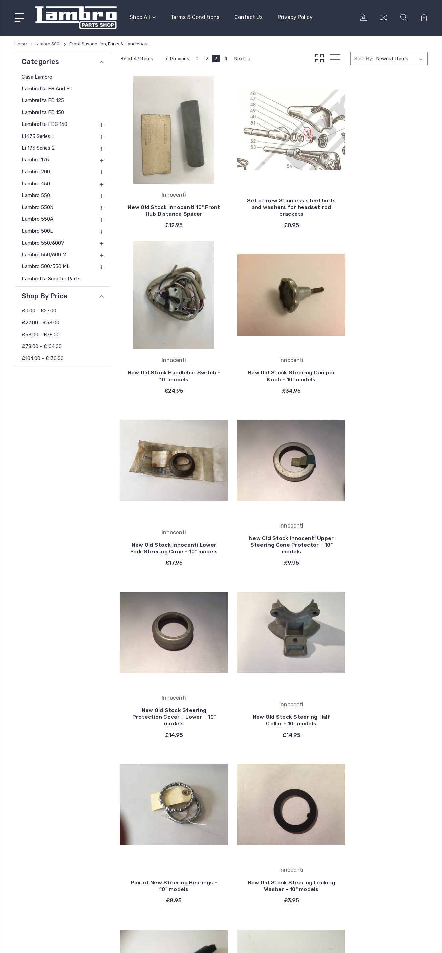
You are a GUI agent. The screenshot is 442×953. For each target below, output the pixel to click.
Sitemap (173, 941)
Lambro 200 (36, 170)
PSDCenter (415, 941)
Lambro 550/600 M (44, 254)
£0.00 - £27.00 (39, 310)
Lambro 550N (37, 206)
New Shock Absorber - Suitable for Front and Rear (274, 669)
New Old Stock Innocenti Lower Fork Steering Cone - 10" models (274, 353)
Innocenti (254, 767)
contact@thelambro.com (54, 854)
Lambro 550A (37, 218)
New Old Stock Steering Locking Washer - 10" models (168, 669)
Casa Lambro (37, 75)
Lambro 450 (36, 183)
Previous (177, 57)
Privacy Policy (295, 17)
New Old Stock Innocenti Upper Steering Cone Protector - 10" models (379, 353)
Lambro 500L (37, 230)
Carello (251, 787)
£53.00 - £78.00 (41, 334)
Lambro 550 (36, 194)
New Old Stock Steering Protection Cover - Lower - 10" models (168, 513)
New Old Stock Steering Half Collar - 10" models (274, 516)
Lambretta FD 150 (43, 111)
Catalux (252, 807)
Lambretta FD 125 (43, 99)
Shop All (143, 17)
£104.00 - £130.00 (43, 357)
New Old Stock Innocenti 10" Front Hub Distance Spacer (168, 197)
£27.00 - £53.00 (40, 321)
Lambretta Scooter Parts (51, 277)
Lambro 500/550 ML (46, 265)
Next (244, 57)
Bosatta (252, 797)
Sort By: (363, 58)
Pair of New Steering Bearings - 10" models (379, 516)
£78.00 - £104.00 (42, 345)
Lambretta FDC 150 (44, 123)
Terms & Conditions (194, 17)
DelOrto (252, 817)
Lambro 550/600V (43, 242)
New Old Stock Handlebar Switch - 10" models (379, 197)
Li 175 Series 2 (38, 147)
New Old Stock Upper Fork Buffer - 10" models (379, 669)
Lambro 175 (35, 159)
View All (252, 827)
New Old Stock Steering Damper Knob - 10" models (168, 356)
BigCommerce (142, 941)
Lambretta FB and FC (47, 88)
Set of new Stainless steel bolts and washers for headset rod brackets (274, 194)
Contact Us (248, 17)
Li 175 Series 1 (38, 135)
